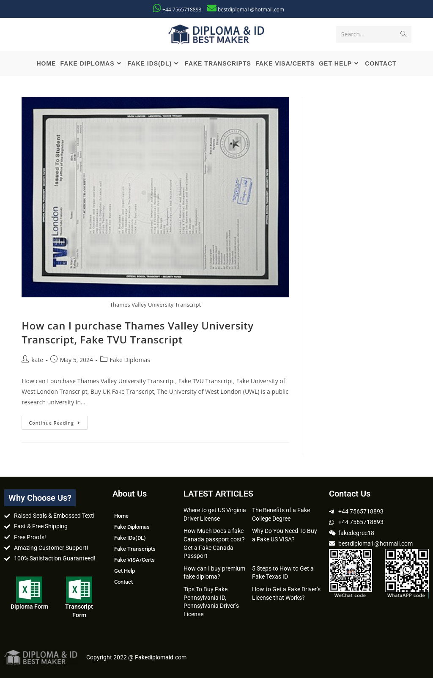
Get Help (124, 571)
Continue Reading (58, 421)
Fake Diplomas (130, 360)
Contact (123, 582)
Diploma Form (29, 606)
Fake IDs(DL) (130, 538)
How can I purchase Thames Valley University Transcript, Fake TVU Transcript (138, 332)
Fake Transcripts (135, 549)
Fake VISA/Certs (134, 560)
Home (121, 516)
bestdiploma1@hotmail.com (251, 9)
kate (37, 360)
